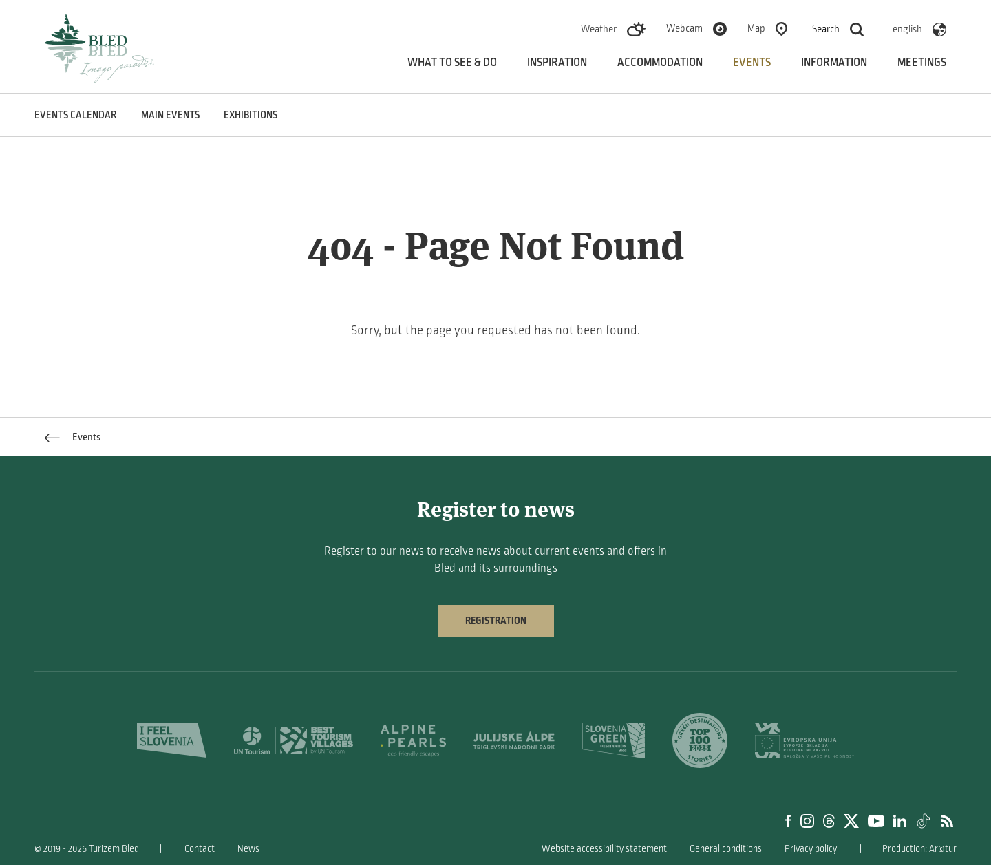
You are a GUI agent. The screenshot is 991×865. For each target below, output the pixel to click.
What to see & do (452, 62)
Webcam (684, 28)
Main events (170, 114)
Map (756, 28)
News (248, 849)
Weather (599, 28)
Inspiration (557, 62)
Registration (495, 620)
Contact (199, 849)
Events (752, 62)
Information (834, 62)
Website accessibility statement (604, 849)
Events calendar (75, 114)
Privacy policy (811, 849)
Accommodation (660, 62)
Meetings (921, 62)
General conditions (726, 849)
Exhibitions (250, 114)
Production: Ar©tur (919, 849)
